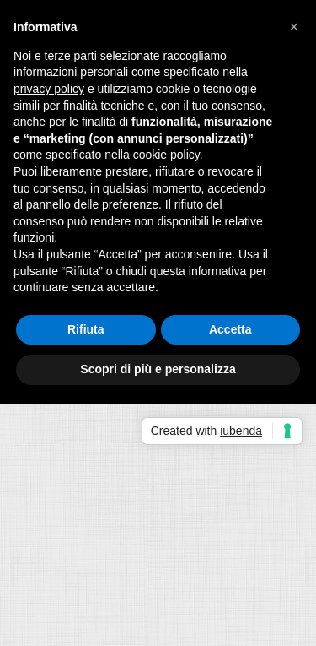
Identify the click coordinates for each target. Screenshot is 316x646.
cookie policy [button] (166, 154)
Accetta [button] (230, 329)
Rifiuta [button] (85, 329)
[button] (294, 27)
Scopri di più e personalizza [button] (157, 369)
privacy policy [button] (48, 88)
